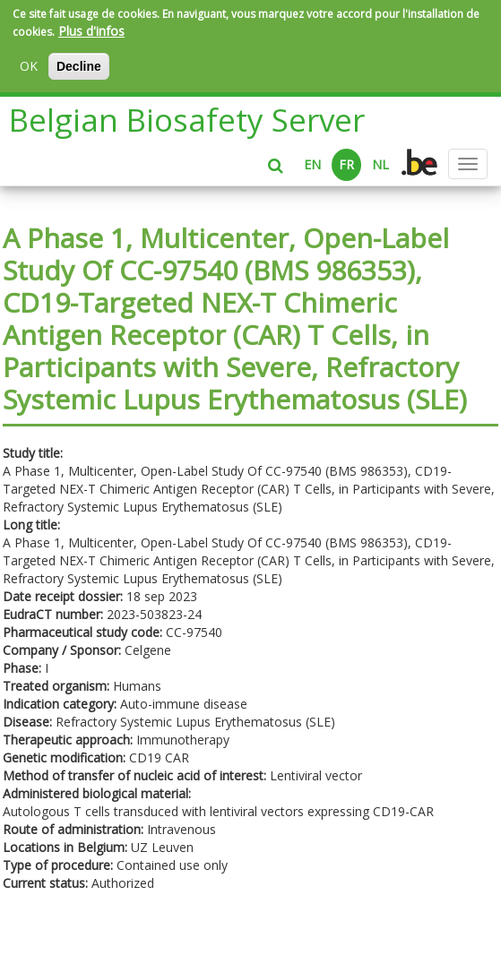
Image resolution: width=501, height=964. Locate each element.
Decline (78, 66)
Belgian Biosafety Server (187, 120)
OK (29, 65)
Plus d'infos (91, 30)
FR (346, 164)
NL (380, 164)
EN (312, 164)
